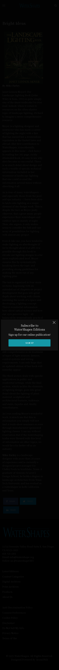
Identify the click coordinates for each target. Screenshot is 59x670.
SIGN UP (29, 342)
